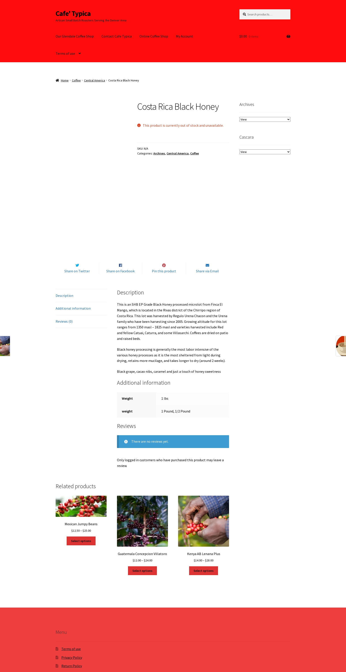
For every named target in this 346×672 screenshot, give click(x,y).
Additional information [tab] (73, 255)
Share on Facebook (120, 218)
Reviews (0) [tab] (64, 268)
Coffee (76, 80)
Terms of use (65, 53)
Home (65, 80)
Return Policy (71, 613)
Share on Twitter (77, 218)
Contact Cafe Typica (117, 36)
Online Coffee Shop (153, 36)
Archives (159, 153)
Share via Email (207, 218)
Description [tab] (64, 242)
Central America (94, 80)
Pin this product (164, 218)
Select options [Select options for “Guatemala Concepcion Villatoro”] (142, 518)
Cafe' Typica (73, 13)
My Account (184, 36)
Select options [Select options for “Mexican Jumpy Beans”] (81, 488)
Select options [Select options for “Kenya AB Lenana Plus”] (204, 518)
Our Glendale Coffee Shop (75, 36)
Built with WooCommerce (98, 646)
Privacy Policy (71, 604)
